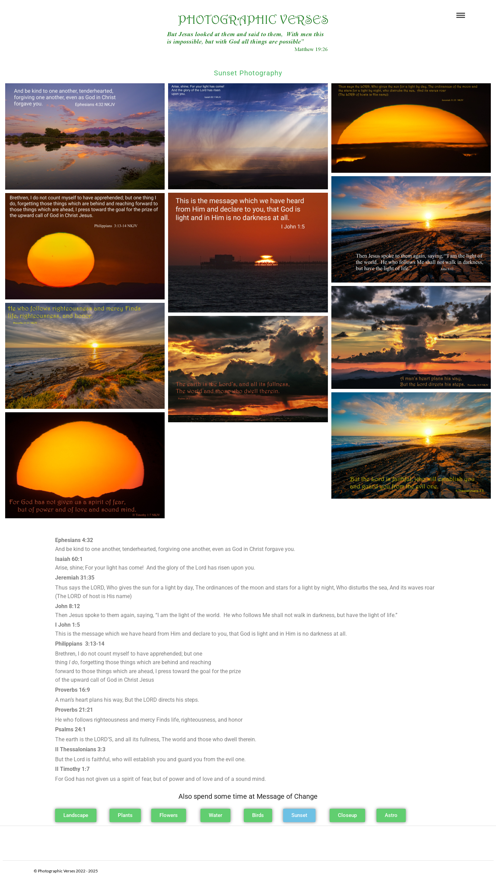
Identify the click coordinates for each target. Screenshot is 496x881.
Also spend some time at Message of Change (248, 796)
